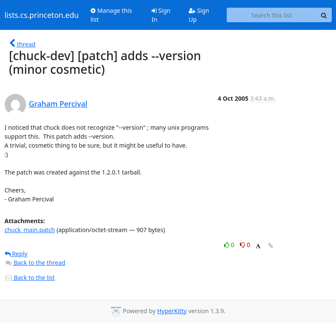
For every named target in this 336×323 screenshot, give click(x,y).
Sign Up (199, 14)
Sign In (161, 14)
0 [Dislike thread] (245, 245)
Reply (16, 254)
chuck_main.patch (30, 230)
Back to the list (30, 278)
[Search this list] (272, 15)
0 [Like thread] (230, 245)
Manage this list (111, 14)
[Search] (324, 15)
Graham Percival (58, 104)
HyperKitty (172, 311)
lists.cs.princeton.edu (42, 15)
